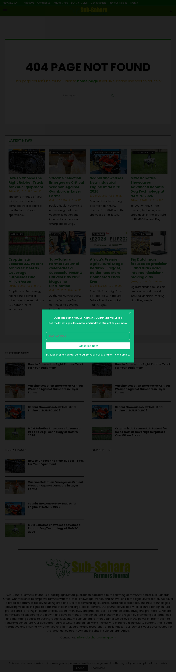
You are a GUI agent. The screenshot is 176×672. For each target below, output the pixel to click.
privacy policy (94, 354)
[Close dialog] (129, 314)
